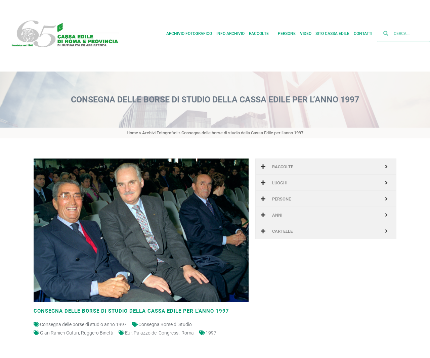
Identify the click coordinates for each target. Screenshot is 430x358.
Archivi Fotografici (159, 132)
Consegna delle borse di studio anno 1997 (83, 324)
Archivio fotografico (189, 32)
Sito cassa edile (332, 32)
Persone (287, 32)
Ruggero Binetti (97, 332)
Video (305, 32)
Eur (128, 332)
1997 (211, 332)
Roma (187, 332)
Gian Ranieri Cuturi (59, 332)
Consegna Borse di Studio (165, 324)
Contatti (363, 32)
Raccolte (261, 32)
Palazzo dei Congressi (156, 332)
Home (132, 132)
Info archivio (230, 32)
